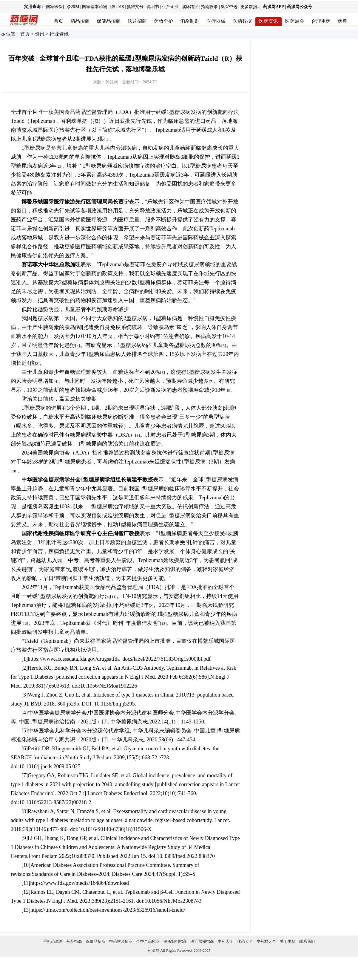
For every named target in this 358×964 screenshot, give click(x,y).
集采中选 (229, 6)
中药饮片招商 (120, 941)
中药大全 (225, 941)
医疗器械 (216, 21)
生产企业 (170, 6)
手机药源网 (53, 941)
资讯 (39, 33)
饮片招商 (137, 21)
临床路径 (190, 6)
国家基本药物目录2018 (103, 6)
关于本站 (287, 941)
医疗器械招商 (202, 941)
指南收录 (209, 6)
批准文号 (135, 6)
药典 (342, 21)
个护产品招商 (148, 941)
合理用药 (321, 21)
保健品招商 (109, 21)
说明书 (152, 6)
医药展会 (294, 21)
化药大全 (245, 941)
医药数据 (242, 21)
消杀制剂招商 (175, 941)
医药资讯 (268, 21)
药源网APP (273, 6)
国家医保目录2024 (62, 6)
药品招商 (80, 21)
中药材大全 (266, 941)
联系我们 (307, 941)
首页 (58, 21)
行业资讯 (59, 33)
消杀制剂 (189, 21)
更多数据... (250, 6)
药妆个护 (163, 21)
